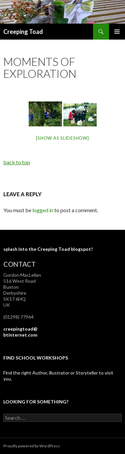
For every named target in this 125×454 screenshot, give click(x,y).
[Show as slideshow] (62, 138)
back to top (16, 162)
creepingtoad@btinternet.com (20, 332)
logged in (42, 210)
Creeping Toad (23, 31)
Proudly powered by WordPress (31, 445)
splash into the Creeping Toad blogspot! (48, 249)
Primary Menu (117, 32)
